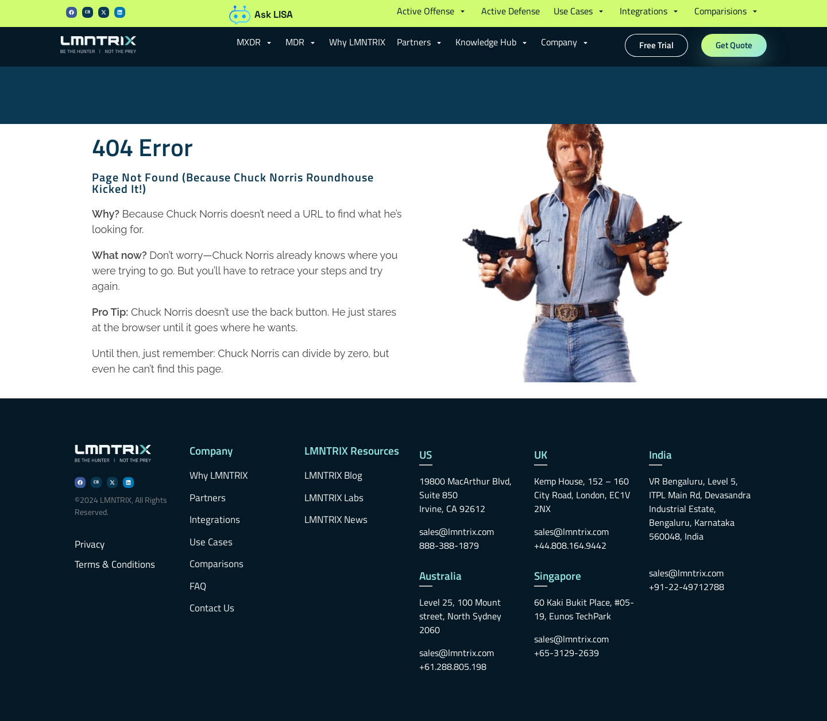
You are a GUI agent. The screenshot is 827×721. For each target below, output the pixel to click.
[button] (432, 11)
